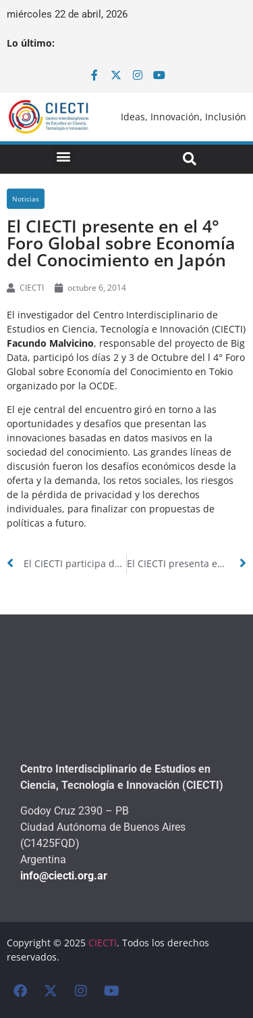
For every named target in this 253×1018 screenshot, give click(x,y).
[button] (63, 156)
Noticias (25, 198)
